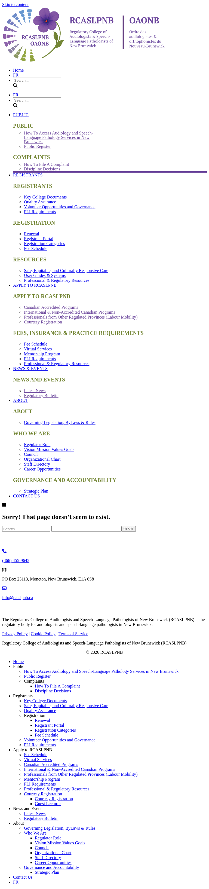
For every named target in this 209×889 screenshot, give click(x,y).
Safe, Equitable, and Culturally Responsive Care (66, 270)
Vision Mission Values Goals (49, 449)
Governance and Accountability (51, 867)
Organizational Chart (42, 459)
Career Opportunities (42, 469)
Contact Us (26, 496)
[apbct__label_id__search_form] (86, 529)
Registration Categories (44, 243)
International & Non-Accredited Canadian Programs (69, 312)
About (20, 400)
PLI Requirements (40, 211)
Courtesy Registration (43, 322)
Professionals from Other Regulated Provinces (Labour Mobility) (81, 317)
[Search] (26, 529)
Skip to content (15, 4)
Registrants (27, 175)
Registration (34, 715)
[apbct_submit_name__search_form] (128, 529)
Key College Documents (45, 197)
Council (31, 454)
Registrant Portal (38, 238)
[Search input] (37, 80)
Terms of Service (73, 633)
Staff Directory (37, 464)
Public (21, 114)
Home (18, 70)
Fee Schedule (35, 248)
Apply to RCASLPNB (35, 285)
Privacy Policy (15, 633)
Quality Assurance (40, 202)
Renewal (31, 233)
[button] (15, 85)
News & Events (30, 368)
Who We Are (35, 833)
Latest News (35, 390)
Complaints (34, 681)
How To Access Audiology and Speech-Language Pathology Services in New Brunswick (58, 137)
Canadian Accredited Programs (51, 307)
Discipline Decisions (42, 169)
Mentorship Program (42, 354)
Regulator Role (37, 444)
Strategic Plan (36, 491)
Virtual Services (38, 349)
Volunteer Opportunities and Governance (59, 206)
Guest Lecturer (48, 803)
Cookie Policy (43, 633)
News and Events (28, 808)
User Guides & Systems (45, 275)
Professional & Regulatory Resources (56, 280)
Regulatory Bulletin (41, 395)
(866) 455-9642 (15, 560)
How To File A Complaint (46, 164)
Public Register (37, 146)
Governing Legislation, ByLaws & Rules (60, 422)
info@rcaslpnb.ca (17, 597)
